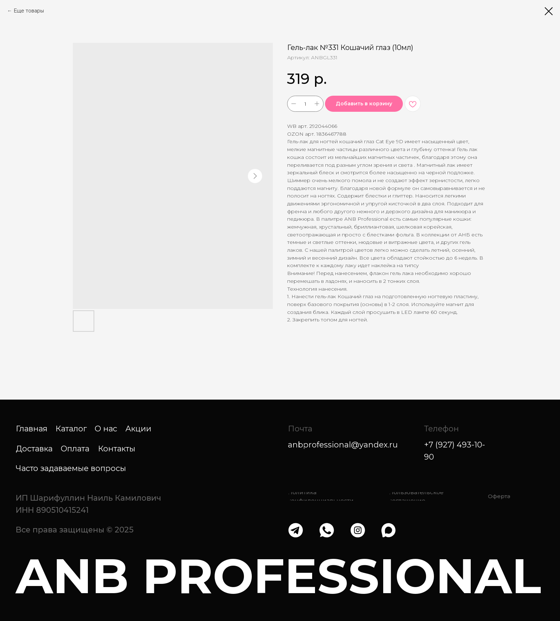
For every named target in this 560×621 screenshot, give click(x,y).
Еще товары (29, 10)
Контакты (116, 448)
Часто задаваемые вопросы (71, 468)
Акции (138, 428)
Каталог (71, 428)
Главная (32, 428)
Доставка (34, 448)
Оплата (75, 448)
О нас (106, 428)
